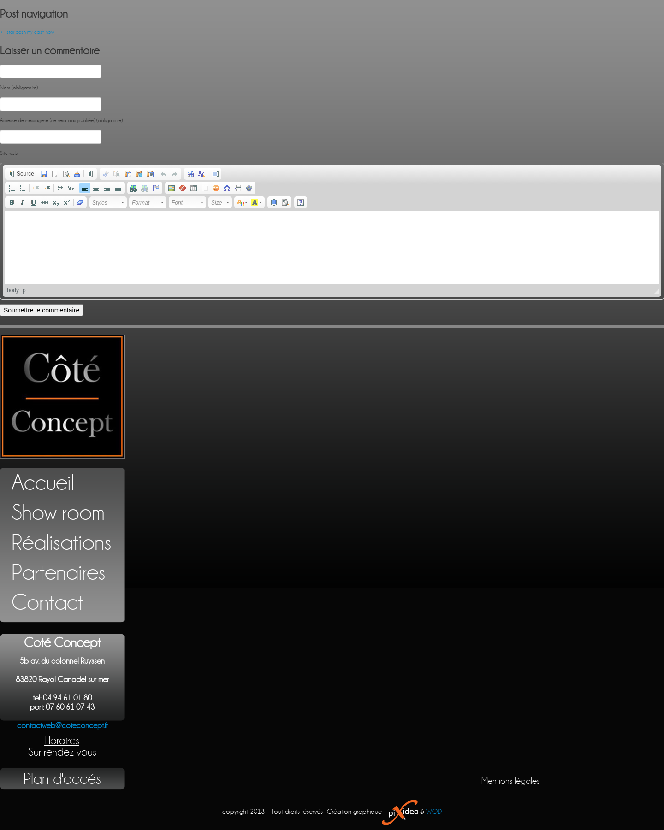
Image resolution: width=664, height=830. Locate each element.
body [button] (13, 290)
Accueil (43, 483)
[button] (21, 174)
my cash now (44, 32)
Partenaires (59, 572)
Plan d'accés (62, 779)
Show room (58, 512)
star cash (13, 32)
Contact (47, 602)
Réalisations (62, 542)
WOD (434, 811)
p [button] (24, 290)
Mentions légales (510, 781)
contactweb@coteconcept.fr (62, 725)
